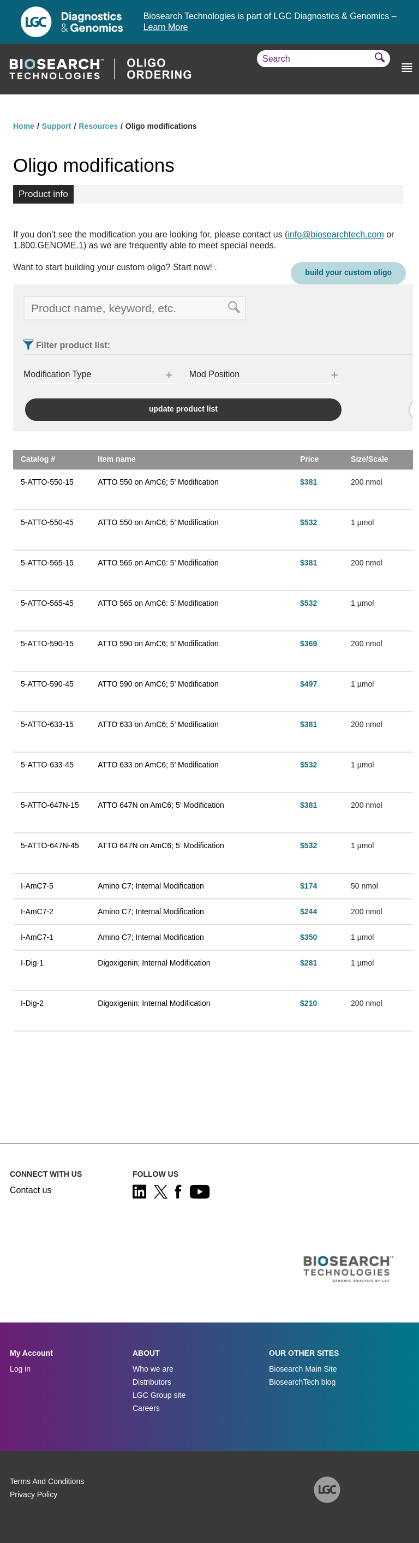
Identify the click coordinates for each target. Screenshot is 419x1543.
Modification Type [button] (57, 374)
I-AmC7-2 (37, 911)
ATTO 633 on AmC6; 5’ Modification (158, 724)
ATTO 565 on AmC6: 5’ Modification (158, 562)
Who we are (153, 1369)
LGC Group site (159, 1395)
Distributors (152, 1382)
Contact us (30, 1190)
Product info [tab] (43, 194)
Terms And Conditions (47, 1481)
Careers (146, 1408)
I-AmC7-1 (37, 937)
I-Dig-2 (32, 1003)
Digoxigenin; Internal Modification (154, 962)
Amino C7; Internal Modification (151, 885)
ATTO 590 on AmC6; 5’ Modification (158, 643)
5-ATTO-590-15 (47, 643)
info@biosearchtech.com (336, 234)
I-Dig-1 (32, 962)
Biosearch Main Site (303, 1369)
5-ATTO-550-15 (47, 482)
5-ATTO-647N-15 (50, 805)
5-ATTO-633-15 (47, 724)
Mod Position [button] (214, 374)
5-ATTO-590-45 (47, 684)
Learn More (165, 27)
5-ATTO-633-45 (47, 764)
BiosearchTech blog (302, 1382)
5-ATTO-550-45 (47, 522)
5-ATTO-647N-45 (50, 845)
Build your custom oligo (348, 272)
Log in (20, 1369)
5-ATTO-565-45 (47, 603)
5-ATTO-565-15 (47, 562)
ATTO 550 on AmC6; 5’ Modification (158, 482)
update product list (183, 408)
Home (23, 126)
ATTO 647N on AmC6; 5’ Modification (161, 805)
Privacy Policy (33, 1494)
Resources (98, 126)
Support (56, 126)
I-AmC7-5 (37, 885)
